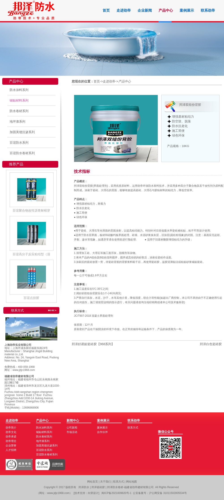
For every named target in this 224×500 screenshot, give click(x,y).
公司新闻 (72, 427)
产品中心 (166, 10)
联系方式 (132, 427)
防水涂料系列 (19, 90)
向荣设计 (93, 493)
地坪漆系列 (17, 121)
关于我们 (106, 481)
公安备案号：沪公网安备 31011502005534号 (160, 493)
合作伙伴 (102, 432)
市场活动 (72, 432)
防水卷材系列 (19, 111)
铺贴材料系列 (19, 100)
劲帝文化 (11, 432)
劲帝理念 (11, 441)
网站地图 (131, 481)
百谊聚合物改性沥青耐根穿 (31, 210)
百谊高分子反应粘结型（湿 (31, 254)
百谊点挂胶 (31, 298)
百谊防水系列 (19, 142)
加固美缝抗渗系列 (22, 132)
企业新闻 (145, 10)
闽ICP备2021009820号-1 (116, 493)
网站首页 (92, 481)
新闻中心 (73, 420)
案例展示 (187, 10)
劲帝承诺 (11, 436)
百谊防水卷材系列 (22, 153)
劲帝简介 (11, 427)
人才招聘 (11, 450)
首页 (106, 10)
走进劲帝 (123, 10)
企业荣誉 (11, 445)
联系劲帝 (208, 10)
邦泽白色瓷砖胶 (211, 344)
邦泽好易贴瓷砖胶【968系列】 (93, 344)
